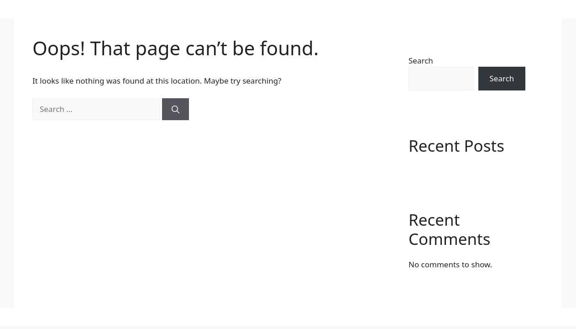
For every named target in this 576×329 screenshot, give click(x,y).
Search (420, 60)
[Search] (175, 109)
